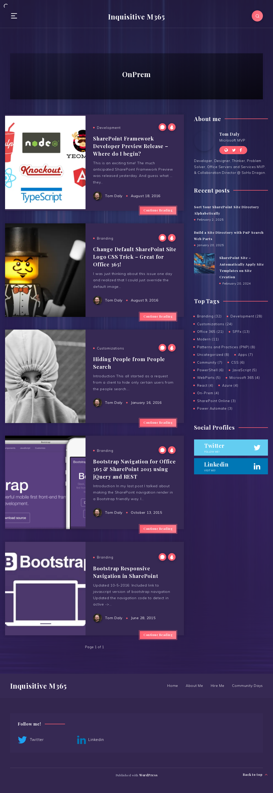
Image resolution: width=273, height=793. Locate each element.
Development (109, 128)
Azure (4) (230, 385)
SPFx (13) (241, 332)
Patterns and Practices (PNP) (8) (226, 347)
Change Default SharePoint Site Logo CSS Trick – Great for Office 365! (134, 257)
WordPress (148, 775)
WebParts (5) (209, 378)
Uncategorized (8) (213, 355)
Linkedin (90, 740)
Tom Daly (229, 134)
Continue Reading (158, 210)
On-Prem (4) (208, 393)
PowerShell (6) (210, 370)
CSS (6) (238, 362)
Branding (105, 238)
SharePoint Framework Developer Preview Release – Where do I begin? (130, 146)
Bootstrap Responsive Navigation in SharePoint (125, 572)
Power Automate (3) (215, 408)
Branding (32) (209, 316)
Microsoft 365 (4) (244, 378)
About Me (194, 685)
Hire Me (217, 685)
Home (172, 685)
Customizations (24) (215, 324)
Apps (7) (245, 355)
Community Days (247, 685)
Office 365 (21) (210, 332)
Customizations (110, 348)
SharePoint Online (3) (216, 401)
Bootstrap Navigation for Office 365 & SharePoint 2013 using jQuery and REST (134, 469)
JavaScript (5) (245, 370)
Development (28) (246, 316)
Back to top (255, 774)
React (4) (205, 385)
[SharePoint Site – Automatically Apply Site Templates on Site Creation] (204, 263)
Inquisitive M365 (136, 16)
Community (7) (209, 362)
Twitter (31, 740)
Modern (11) (208, 339)
